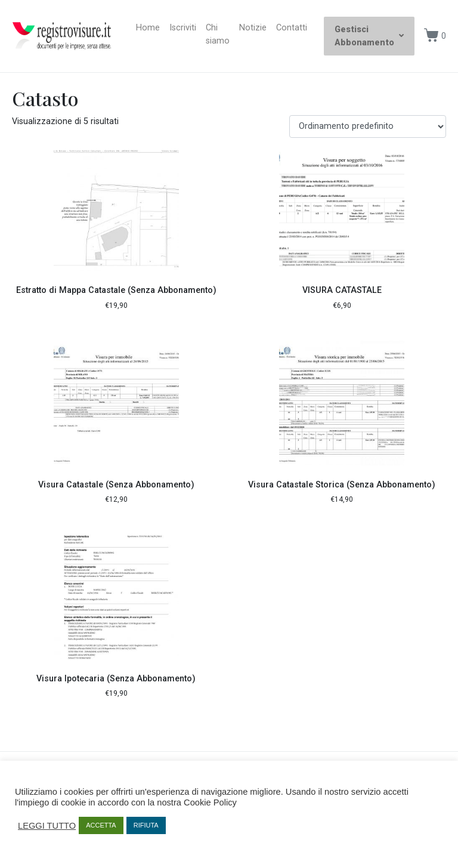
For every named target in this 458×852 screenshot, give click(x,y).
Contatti (291, 28)
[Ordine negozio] (367, 126)
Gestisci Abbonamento (369, 36)
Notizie (253, 28)
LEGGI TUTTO (47, 826)
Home (148, 28)
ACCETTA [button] (101, 825)
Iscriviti (182, 28)
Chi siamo (218, 34)
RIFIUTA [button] (146, 825)
